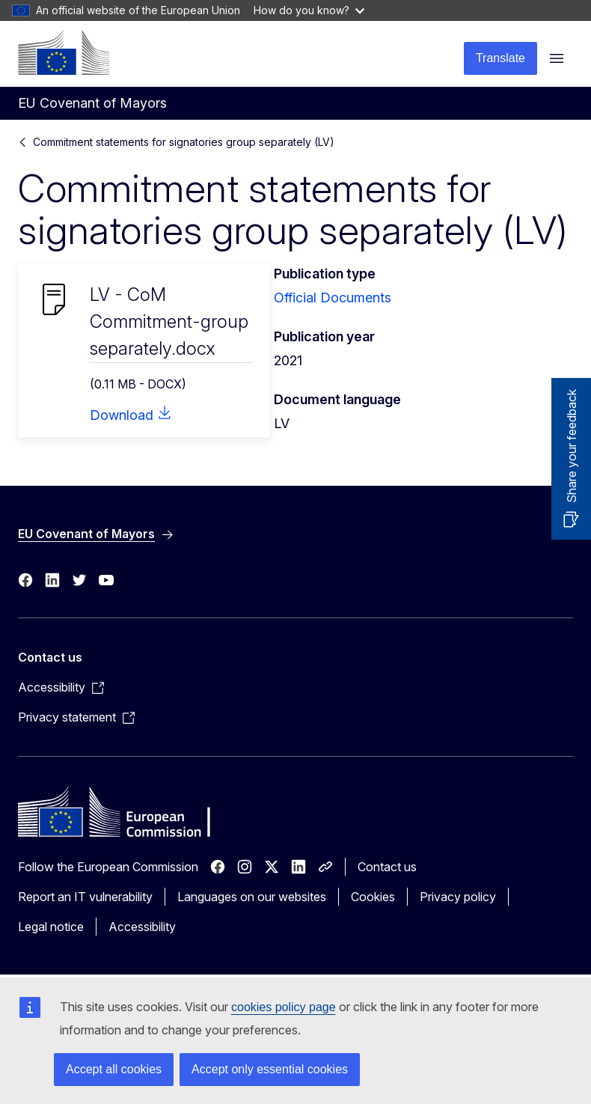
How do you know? (309, 10)
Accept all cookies (114, 1069)
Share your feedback (571, 446)
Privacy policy (458, 896)
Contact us (387, 866)
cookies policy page (283, 1007)
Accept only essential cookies (270, 1069)
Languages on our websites (251, 896)
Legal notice (51, 926)
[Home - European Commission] (63, 52)
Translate (500, 58)
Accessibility (142, 926)
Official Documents (332, 297)
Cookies (373, 896)
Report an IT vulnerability (85, 896)
